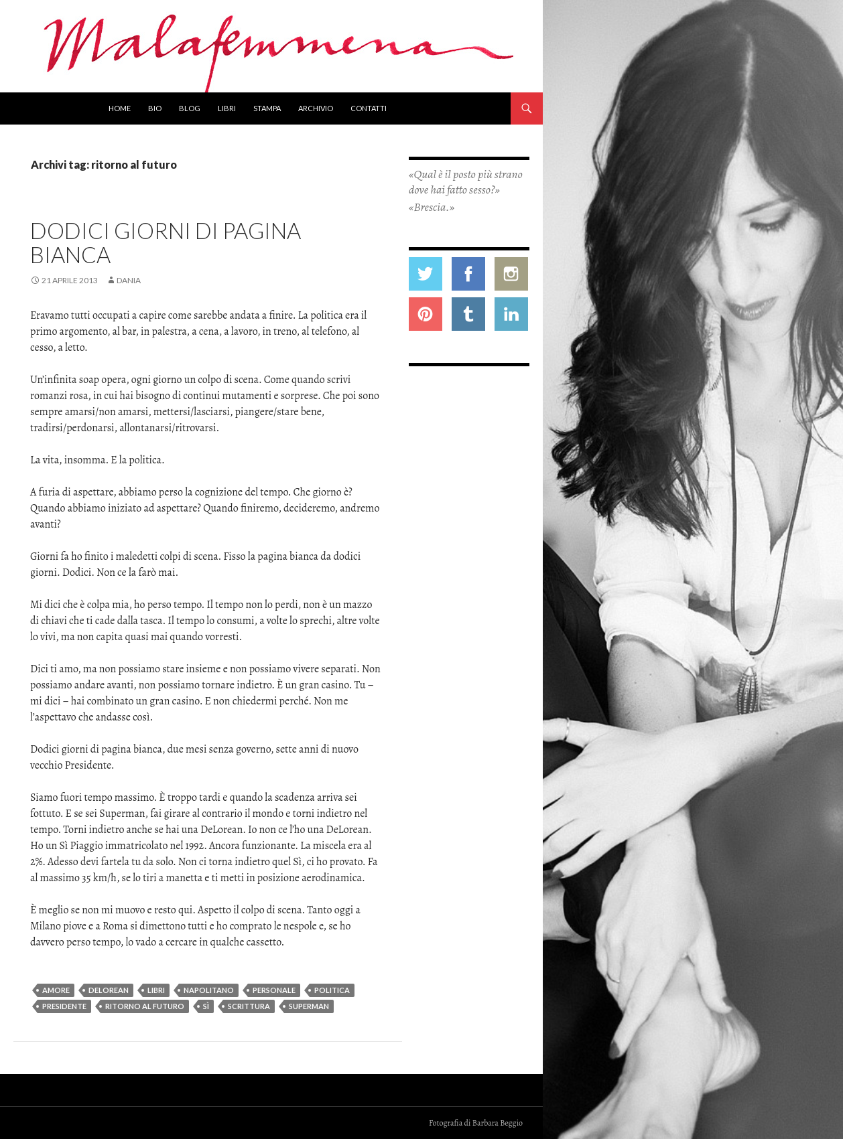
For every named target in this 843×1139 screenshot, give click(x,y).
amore (56, 990)
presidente (64, 1006)
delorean (108, 990)
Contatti (368, 108)
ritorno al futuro (144, 1006)
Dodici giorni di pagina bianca (165, 242)
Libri (227, 108)
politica (332, 990)
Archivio (315, 108)
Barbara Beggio (497, 1123)
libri (156, 990)
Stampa (267, 108)
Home (120, 108)
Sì (206, 1006)
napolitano (209, 990)
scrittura (249, 1006)
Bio (154, 108)
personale (274, 990)
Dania (129, 280)
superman (309, 1006)
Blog (189, 108)
